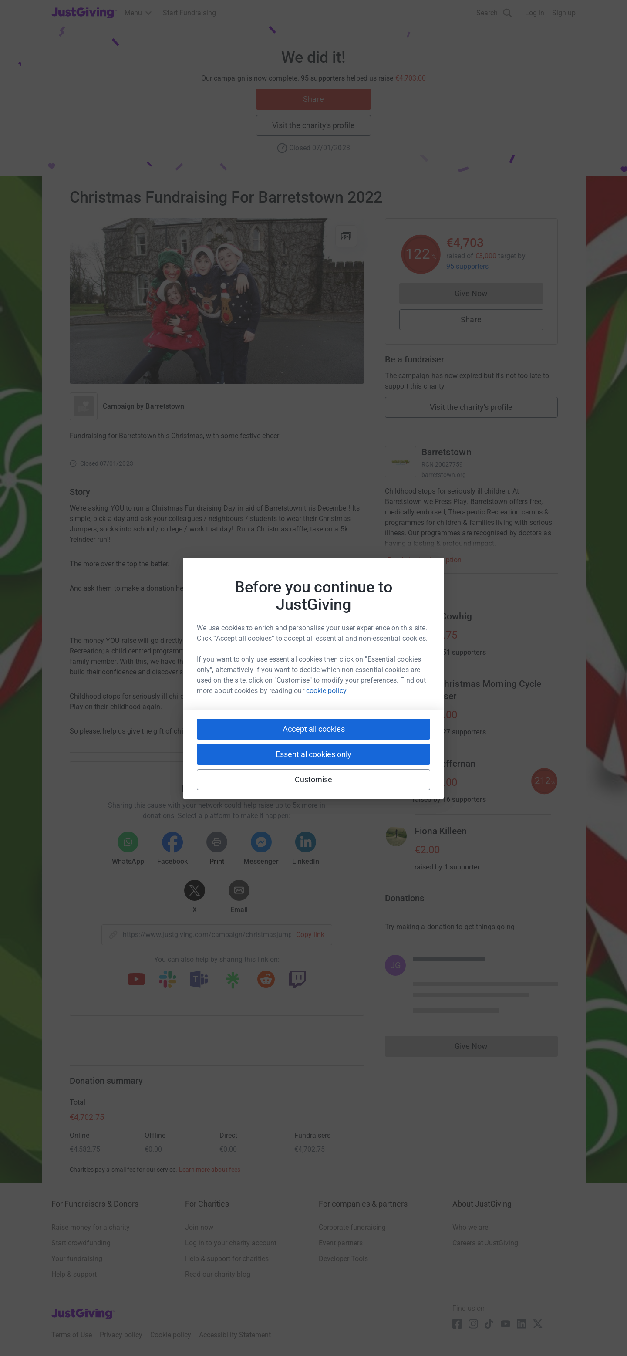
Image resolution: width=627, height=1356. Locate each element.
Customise (314, 779)
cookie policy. (327, 690)
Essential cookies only (313, 754)
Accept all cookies (314, 729)
